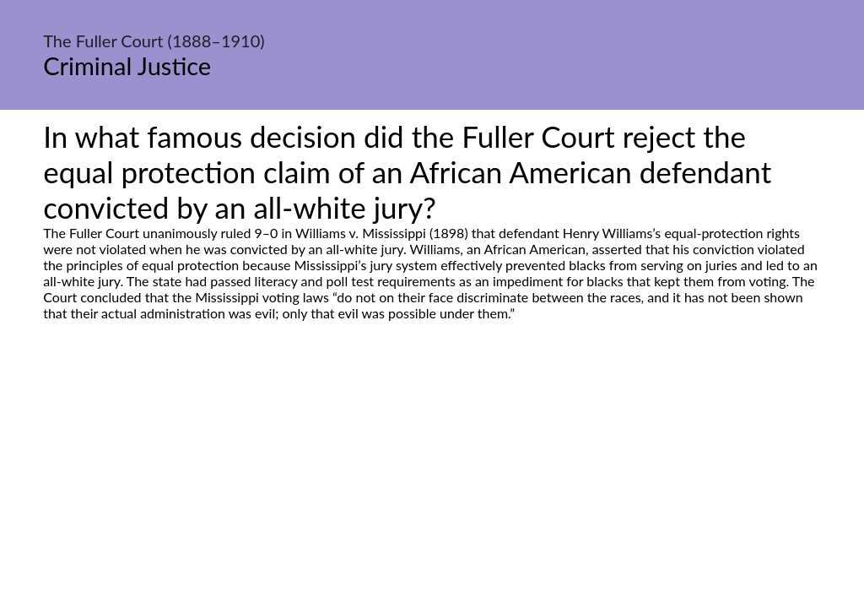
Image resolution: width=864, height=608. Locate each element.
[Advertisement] (432, 479)
